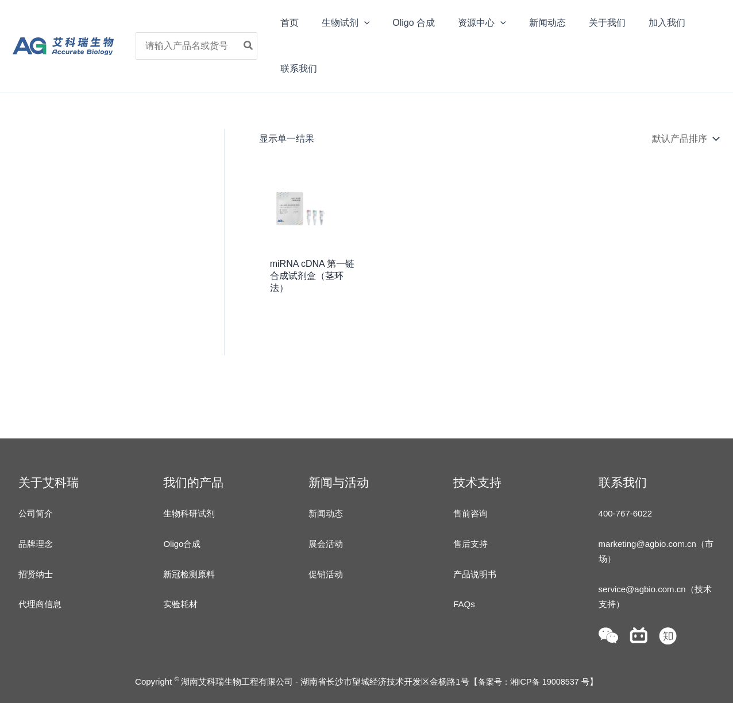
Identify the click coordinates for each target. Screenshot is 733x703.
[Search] (256, 46)
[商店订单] (684, 138)
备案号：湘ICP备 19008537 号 (533, 681)
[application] (365, 23)
